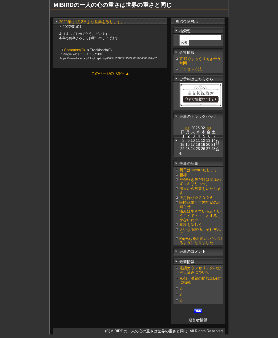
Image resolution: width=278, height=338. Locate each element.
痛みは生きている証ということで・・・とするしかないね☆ (200, 215)
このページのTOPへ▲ (110, 73)
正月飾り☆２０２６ (196, 198)
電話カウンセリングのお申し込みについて (200, 270)
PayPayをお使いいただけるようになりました (200, 240)
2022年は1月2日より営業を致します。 (92, 22)
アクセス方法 (190, 69)
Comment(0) (75, 50)
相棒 (183, 175)
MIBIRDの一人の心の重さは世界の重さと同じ (113, 5)
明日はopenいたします (198, 170)
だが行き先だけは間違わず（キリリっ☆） (200, 182)
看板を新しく (190, 225)
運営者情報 (198, 320)
